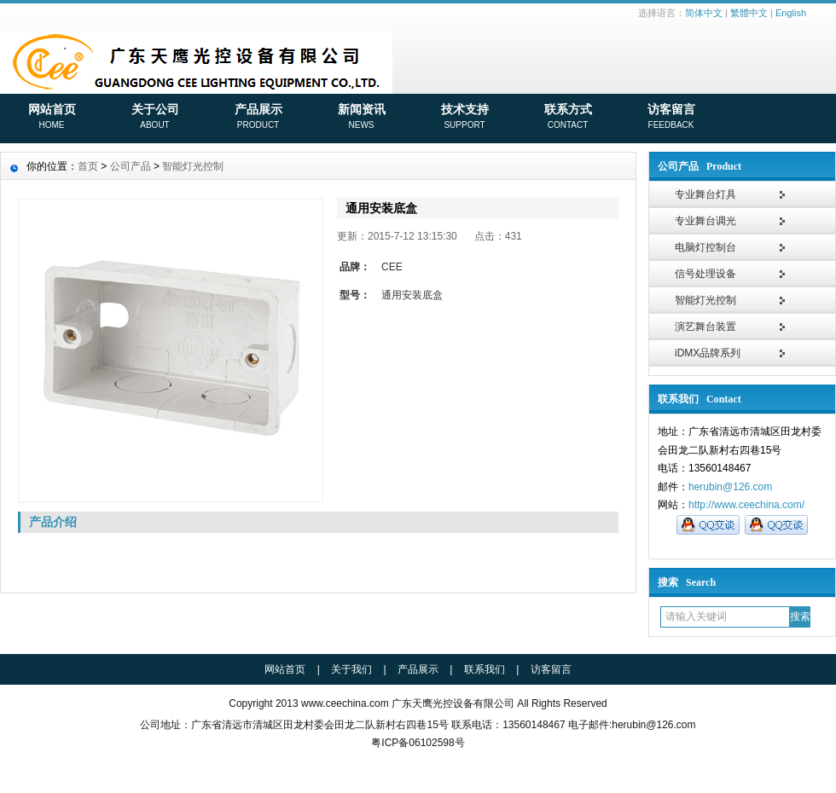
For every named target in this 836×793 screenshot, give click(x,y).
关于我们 (351, 669)
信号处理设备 (705, 274)
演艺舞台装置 (705, 327)
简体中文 (704, 13)
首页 (88, 166)
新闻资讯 (361, 117)
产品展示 (258, 117)
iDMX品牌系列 (707, 353)
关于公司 (155, 117)
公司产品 (130, 166)
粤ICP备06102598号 (417, 743)
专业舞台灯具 (705, 194)
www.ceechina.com (345, 703)
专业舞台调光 (705, 221)
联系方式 (568, 117)
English (790, 13)
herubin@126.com (730, 487)
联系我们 (484, 669)
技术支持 (464, 117)
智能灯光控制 (705, 300)
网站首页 (52, 117)
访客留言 (671, 117)
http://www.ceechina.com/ (746, 505)
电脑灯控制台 (705, 247)
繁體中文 (749, 13)
